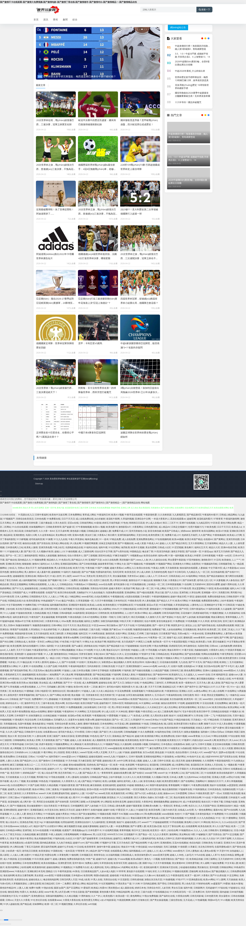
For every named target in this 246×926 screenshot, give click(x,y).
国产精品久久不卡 (165, 600)
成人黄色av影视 (208, 850)
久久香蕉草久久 (69, 781)
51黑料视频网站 (166, 678)
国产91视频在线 (125, 543)
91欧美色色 (125, 875)
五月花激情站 (236, 662)
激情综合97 (134, 580)
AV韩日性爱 (143, 608)
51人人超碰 (9, 612)
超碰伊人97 (53, 768)
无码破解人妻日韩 (55, 686)
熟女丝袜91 (15, 768)
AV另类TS (53, 649)
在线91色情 (5, 862)
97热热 (65, 658)
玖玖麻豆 (218, 842)
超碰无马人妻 (106, 826)
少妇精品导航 (45, 588)
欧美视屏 (86, 715)
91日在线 (78, 846)
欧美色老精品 (79, 789)
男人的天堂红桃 (153, 789)
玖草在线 (41, 727)
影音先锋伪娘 (154, 530)
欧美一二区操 (90, 686)
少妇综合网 (172, 830)
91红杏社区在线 (39, 899)
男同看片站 (235, 592)
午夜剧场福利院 (222, 760)
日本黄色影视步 (203, 813)
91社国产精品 (166, 719)
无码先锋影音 (93, 666)
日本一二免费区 (70, 580)
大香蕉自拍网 (182, 895)
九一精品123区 (53, 658)
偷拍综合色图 (29, 543)
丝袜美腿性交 (35, 715)
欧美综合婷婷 (150, 555)
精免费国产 (55, 674)
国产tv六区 (140, 793)
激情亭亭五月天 (32, 703)
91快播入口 (5, 707)
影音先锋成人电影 (152, 781)
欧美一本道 (118, 764)
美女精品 (43, 682)
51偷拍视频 (71, 551)
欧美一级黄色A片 (187, 682)
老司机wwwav (83, 748)
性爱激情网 (115, 670)
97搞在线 (222, 887)
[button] (137, 29)
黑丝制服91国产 (127, 559)
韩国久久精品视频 (49, 785)
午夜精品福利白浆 (155, 690)
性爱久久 (24, 891)
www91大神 (45, 793)
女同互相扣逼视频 (135, 694)
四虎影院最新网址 (9, 727)
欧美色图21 (109, 895)
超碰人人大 (165, 543)
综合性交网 (145, 645)
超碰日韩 (132, 768)
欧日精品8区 (48, 883)
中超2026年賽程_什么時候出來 (190, 70)
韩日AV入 (216, 822)
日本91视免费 (135, 756)
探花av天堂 (152, 604)
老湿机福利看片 (204, 518)
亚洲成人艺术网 (135, 633)
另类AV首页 (117, 703)
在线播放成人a (238, 768)
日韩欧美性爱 (237, 744)
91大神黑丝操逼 (96, 633)
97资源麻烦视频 (170, 608)
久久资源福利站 (232, 612)
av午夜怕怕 (13, 678)
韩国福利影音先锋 (23, 633)
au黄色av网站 (200, 690)
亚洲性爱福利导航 (61, 793)
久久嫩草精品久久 (161, 768)
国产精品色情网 (139, 842)
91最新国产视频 (79, 699)
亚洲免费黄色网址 (145, 539)
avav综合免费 (105, 584)
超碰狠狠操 (134, 723)
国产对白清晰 (6, 641)
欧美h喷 (66, 694)
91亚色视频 (160, 740)
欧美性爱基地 (33, 600)
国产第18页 (15, 543)
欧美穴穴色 (78, 567)
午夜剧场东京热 (223, 715)
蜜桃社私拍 (239, 748)
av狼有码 (4, 764)
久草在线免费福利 (198, 768)
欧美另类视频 (143, 777)
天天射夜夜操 (48, 740)
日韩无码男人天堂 (68, 879)
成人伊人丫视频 (17, 781)
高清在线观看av (178, 518)
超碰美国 (121, 785)
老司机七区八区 (204, 580)
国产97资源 (103, 850)
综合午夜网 (149, 621)
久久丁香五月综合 (12, 834)
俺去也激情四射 (169, 789)
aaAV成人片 (164, 666)
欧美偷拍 (226, 559)
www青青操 (91, 608)
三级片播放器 (45, 522)
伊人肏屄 (67, 575)
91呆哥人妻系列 (40, 662)
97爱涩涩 (120, 809)
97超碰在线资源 (24, 612)
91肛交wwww (98, 625)
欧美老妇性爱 (24, 789)
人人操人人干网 (56, 596)
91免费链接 (178, 621)
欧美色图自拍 (16, 842)
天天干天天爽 (154, 686)
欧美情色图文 (109, 604)
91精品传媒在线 (182, 719)
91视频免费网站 (37, 637)
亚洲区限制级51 (134, 666)
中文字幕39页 (215, 567)
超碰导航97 (105, 703)
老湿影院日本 (197, 764)
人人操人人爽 (16, 854)
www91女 (163, 772)
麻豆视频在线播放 (205, 678)
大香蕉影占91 (175, 580)
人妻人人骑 (22, 887)
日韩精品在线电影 (220, 711)
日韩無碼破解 (130, 731)
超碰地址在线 (105, 682)
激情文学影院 (177, 551)
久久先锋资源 (164, 514)
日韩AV (226, 768)
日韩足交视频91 (179, 526)
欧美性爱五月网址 (90, 899)
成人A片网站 (165, 850)
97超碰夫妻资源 (67, 785)
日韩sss (9, 899)
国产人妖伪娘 (188, 617)
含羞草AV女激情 (76, 719)
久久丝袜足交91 (155, 707)
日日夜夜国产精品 (167, 633)
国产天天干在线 (126, 625)
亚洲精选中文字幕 (213, 604)
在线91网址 (121, 633)
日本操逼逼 (21, 756)
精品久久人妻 (225, 543)
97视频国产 (9, 518)
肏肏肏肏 (86, 740)
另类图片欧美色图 (231, 793)
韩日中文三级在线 (140, 830)
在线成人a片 (26, 826)
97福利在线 (58, 838)
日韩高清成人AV (177, 575)
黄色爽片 (188, 547)
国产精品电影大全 (115, 645)
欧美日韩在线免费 (66, 592)
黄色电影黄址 (38, 723)
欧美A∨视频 (99, 526)
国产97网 (224, 637)
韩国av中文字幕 (23, 621)
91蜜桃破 (28, 690)
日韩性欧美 (103, 612)
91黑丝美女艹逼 (123, 883)
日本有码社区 (120, 600)
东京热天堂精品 (23, 608)
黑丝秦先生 (202, 867)
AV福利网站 (191, 575)
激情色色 (61, 555)
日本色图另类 (211, 895)
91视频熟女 (66, 867)
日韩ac (31, 756)
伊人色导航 (84, 768)
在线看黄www (50, 731)
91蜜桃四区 (137, 621)
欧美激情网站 (117, 612)
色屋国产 (66, 830)
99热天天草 (125, 621)
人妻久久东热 (12, 760)
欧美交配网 (15, 645)
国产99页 (183, 608)
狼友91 (172, 715)
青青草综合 (99, 854)
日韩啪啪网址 (19, 740)
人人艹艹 (236, 559)
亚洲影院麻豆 (36, 809)
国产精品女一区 (104, 764)
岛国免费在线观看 (114, 592)
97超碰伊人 (122, 756)
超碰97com (78, 842)
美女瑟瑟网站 (198, 588)
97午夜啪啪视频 (84, 526)
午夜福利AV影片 (210, 514)
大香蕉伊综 (147, 801)
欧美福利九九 (175, 674)
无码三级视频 (170, 846)
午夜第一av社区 (224, 555)
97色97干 (180, 879)
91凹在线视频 (176, 822)
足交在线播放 (131, 653)
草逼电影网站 (177, 653)
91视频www (86, 834)
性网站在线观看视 (37, 584)
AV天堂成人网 (121, 723)
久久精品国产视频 (159, 670)
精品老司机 (92, 883)
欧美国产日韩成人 (171, 530)
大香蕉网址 (137, 526)
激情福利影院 (30, 555)
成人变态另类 (178, 760)
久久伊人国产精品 (14, 731)
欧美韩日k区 (38, 621)
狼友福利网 (8, 875)
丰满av (79, 649)
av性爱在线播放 (27, 686)
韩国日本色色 (109, 699)
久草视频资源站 (19, 883)
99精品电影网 (123, 891)
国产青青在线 (82, 785)
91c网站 (191, 678)
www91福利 (212, 637)
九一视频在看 (230, 764)
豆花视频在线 (189, 629)
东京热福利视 (217, 571)
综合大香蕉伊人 (75, 555)
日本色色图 (40, 518)
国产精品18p (227, 682)
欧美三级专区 (14, 793)
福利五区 (83, 633)
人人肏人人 (53, 584)
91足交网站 (232, 875)
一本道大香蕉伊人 (160, 518)
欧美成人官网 (33, 740)
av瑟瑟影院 (232, 785)
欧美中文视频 (137, 547)
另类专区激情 (85, 653)
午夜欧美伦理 (134, 600)
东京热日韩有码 (206, 846)
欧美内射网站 (12, 867)
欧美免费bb (9, 756)
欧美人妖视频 (109, 781)
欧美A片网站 (181, 600)
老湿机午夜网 (112, 518)
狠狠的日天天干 (215, 781)
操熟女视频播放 (191, 731)
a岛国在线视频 (132, 596)
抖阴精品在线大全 (16, 600)
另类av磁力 (183, 633)
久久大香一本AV (47, 530)
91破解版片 (201, 834)
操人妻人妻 (141, 686)
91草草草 (121, 871)
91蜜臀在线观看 (36, 592)
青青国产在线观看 (19, 629)
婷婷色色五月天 (99, 748)
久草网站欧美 (171, 682)
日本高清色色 (214, 789)
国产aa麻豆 (77, 645)
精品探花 (7, 534)
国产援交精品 (236, 637)
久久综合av (237, 838)
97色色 (124, 522)
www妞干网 (151, 772)
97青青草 (218, 518)
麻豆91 (102, 686)
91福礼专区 (151, 871)
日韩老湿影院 (174, 883)
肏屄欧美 (125, 547)
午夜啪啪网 (149, 563)
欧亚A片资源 (222, 530)
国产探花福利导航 (19, 670)
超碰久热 (112, 858)
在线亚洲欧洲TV (185, 715)
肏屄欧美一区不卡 (161, 641)
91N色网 (88, 649)
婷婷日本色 (140, 887)
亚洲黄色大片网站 (181, 563)
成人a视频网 (155, 612)
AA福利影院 (78, 612)
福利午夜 (103, 547)
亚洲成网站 (130, 592)
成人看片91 (74, 797)
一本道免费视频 (121, 826)
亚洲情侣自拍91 (225, 805)
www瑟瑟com (68, 756)
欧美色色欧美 (204, 826)
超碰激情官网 (192, 703)
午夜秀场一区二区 (157, 637)
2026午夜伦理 (7, 596)
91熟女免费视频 (160, 645)
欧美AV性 (78, 686)
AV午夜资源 (237, 678)
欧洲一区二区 (51, 904)
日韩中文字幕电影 (100, 670)
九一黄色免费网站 (203, 809)
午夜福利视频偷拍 (160, 596)
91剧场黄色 (168, 756)
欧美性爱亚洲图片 (171, 781)
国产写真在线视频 (174, 817)
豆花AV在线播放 (180, 842)
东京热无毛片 (122, 678)
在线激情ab (178, 744)
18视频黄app (136, 555)
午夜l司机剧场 (64, 871)
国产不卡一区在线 (72, 682)
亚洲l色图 (111, 822)
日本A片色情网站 (90, 617)
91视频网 (95, 768)
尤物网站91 (201, 781)
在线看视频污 (138, 690)
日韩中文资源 (163, 760)
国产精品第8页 (194, 514)
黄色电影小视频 (78, 530)
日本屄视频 (85, 637)
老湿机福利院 (109, 785)
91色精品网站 (146, 682)
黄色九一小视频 (152, 858)
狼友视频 (33, 682)
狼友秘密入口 (163, 875)
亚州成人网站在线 (60, 543)
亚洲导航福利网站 (126, 534)
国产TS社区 (25, 699)
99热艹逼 (4, 772)
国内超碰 (224, 891)
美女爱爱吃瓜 (77, 817)
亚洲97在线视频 (187, 522)
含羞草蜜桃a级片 (223, 846)
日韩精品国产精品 (98, 777)
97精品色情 (213, 719)
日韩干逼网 (225, 838)
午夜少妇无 (58, 547)
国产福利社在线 (167, 895)
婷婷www (186, 530)
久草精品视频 (71, 633)
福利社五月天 (201, 547)
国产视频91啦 (54, 580)
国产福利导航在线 (206, 625)
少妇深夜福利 (89, 707)
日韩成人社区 (164, 547)
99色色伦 (94, 736)
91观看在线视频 (62, 875)
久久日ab (153, 699)
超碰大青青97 (82, 809)
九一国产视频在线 (69, 768)
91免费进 (17, 707)
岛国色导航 (203, 645)
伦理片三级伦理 (101, 580)
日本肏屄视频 (236, 891)
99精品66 (73, 653)
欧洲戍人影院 (36, 891)
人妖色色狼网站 (174, 629)
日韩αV (191, 793)
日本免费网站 (74, 514)
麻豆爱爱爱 (42, 834)
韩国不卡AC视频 (120, 813)
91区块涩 (215, 522)
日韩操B (229, 731)
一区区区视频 (137, 789)
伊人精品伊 (91, 850)
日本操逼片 (234, 797)
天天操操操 (225, 719)
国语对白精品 (105, 555)
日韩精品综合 (66, 584)
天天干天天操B (23, 649)
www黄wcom (140, 637)
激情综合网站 (16, 571)
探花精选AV (91, 612)
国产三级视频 (90, 555)
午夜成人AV (152, 543)
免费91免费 (34, 887)
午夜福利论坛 (142, 764)
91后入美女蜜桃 (224, 723)
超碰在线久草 (109, 760)
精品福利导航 (123, 789)
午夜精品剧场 (144, 768)
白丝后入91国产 (73, 838)
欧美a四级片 (137, 858)
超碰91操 (4, 645)
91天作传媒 (71, 760)
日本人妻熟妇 (192, 850)
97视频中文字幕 (108, 842)
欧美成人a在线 (94, 604)
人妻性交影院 (34, 883)
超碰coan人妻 (236, 674)
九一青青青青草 (104, 772)
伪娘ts (150, 797)
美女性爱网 (150, 547)
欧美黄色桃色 (132, 740)
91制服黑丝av (186, 830)
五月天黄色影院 (41, 633)
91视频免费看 (39, 559)
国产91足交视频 (231, 834)
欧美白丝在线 (143, 567)
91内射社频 (61, 797)
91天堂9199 (223, 850)
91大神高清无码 (177, 891)
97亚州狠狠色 (193, 559)
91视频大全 (235, 711)
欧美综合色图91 (55, 727)
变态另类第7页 (107, 694)
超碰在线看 (200, 596)
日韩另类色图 (50, 608)
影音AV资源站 (99, 637)
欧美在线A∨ (43, 674)
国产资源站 (167, 617)
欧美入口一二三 (32, 764)
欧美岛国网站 (208, 530)
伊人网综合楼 (16, 846)
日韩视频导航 (225, 563)
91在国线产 (24, 895)
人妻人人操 (136, 781)
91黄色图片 (18, 719)
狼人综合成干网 (49, 772)
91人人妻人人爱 (18, 813)
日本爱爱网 (181, 793)
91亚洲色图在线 (194, 879)
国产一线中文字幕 (161, 625)
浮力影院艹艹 (141, 748)
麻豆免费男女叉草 (158, 748)
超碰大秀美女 (62, 813)
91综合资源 (78, 608)
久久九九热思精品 (206, 817)
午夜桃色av (79, 584)
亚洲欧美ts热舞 (150, 805)
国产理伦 (162, 883)
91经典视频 (191, 621)
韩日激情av (112, 625)
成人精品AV (164, 526)
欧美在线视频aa (49, 862)
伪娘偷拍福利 (201, 649)
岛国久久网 (31, 534)
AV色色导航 (205, 777)
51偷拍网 (73, 854)
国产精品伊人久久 (28, 760)
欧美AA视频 (178, 539)
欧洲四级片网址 (152, 736)
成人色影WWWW (210, 756)
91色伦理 (77, 678)
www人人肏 (142, 559)
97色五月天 (172, 588)
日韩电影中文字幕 (78, 658)
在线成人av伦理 (185, 809)
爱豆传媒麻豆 (219, 641)
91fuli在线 (200, 854)
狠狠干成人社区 (174, 637)
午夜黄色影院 (177, 875)
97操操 (126, 752)
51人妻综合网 (39, 736)
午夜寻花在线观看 (133, 514)
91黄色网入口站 (176, 772)
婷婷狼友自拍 (90, 645)
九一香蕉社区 (165, 805)
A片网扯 (130, 793)
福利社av (44, 563)
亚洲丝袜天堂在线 (168, 867)
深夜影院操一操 (107, 678)
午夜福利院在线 (174, 694)
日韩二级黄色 (52, 789)
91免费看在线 (53, 518)
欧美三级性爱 (56, 633)
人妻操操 (202, 567)
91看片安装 (187, 649)
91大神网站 (80, 711)
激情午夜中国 (103, 846)
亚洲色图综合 (37, 895)
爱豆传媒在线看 (233, 727)
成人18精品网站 (72, 596)
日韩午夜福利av (197, 608)
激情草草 (196, 530)
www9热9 (208, 699)
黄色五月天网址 (34, 813)
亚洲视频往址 (226, 830)
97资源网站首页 (125, 604)
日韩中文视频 (204, 744)
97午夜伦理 (185, 588)
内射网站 (125, 867)
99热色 (201, 575)
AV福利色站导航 (163, 731)
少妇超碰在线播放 (187, 867)
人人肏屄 (10, 649)
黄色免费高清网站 (193, 670)
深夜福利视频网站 (54, 895)
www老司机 (87, 596)
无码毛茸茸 (117, 571)
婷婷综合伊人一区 (14, 703)
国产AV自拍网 (231, 809)
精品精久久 (52, 559)
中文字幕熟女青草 (236, 641)
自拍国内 (84, 777)
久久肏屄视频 (65, 608)
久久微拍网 (125, 744)
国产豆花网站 (73, 887)
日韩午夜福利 (41, 514)
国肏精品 (116, 736)
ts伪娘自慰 (186, 748)
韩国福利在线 (131, 703)
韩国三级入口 (122, 817)
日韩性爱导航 (192, 862)
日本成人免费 (176, 777)
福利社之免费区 (91, 621)
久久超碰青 (226, 608)
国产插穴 (103, 731)
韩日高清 (18, 530)
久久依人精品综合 (105, 690)
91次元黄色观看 (62, 645)
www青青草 (199, 637)
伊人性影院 (59, 752)
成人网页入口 (113, 637)
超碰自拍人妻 (134, 862)
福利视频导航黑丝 (58, 604)
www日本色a (151, 719)
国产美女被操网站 (87, 813)
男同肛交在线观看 (45, 801)
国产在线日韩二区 (194, 772)
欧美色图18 (111, 526)
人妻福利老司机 (147, 838)
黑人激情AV (30, 571)
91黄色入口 (126, 637)
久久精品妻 (34, 752)
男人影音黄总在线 (63, 567)
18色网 (132, 727)
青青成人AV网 (180, 805)
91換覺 (49, 539)
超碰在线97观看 (35, 653)
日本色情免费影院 (31, 862)
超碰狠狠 (55, 571)
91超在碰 (120, 694)
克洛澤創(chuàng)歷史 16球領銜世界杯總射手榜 (192, 86)
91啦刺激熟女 (200, 789)
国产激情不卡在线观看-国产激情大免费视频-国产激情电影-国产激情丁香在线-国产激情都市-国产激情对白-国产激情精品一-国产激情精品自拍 (68, 1)
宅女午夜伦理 (188, 711)
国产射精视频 (91, 891)
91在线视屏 (210, 772)
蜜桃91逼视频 (54, 711)
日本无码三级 (31, 744)
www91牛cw (78, 575)
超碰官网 (191, 518)
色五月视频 (52, 612)
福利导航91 (54, 756)
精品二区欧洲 (155, 658)
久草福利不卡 (137, 719)
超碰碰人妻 (105, 530)
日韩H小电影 (92, 731)
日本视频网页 (77, 805)
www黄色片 (179, 850)
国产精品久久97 (207, 686)
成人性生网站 (170, 707)
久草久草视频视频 (233, 781)
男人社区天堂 (99, 834)
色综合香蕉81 (182, 752)
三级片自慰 (94, 629)
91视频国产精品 (111, 744)
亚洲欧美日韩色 (13, 563)
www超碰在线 (115, 748)
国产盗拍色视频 (192, 653)
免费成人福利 (91, 862)
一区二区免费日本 (195, 891)
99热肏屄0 (239, 867)
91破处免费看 (217, 862)
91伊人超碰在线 (11, 904)
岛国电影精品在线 (74, 547)
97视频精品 (82, 756)
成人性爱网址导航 (180, 764)
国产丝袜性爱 (189, 580)
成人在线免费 (128, 539)
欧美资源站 (44, 850)
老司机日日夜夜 (29, 850)
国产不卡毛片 (227, 666)
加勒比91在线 (132, 682)
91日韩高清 (228, 604)
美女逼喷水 (224, 895)
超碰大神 (139, 736)
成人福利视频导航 (27, 580)
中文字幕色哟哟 (14, 604)
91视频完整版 (216, 612)
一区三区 (205, 571)
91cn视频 (225, 899)
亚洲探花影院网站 (69, 563)
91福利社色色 (90, 547)
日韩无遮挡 (188, 694)
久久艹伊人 (96, 895)
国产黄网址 (219, 539)
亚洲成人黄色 (128, 674)
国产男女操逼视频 (159, 899)
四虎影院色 (109, 658)
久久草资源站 (164, 871)
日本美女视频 (83, 670)
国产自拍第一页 (193, 551)
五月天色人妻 (203, 682)
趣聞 (65, 19)
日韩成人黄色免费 (116, 805)
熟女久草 (12, 736)
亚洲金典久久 (93, 662)
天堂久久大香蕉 (90, 678)
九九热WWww (191, 777)
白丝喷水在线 (215, 768)
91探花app (207, 551)
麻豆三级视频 (16, 764)
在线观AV (208, 539)
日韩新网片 (199, 887)
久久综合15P (212, 838)
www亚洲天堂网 (161, 854)
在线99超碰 (96, 809)
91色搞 (145, 723)
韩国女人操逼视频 (47, 555)
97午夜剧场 (43, 604)
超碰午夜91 (23, 809)
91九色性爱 (190, 817)
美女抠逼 (38, 875)
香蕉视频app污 (79, 830)
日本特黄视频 (208, 555)
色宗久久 (192, 805)
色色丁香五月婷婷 (9, 580)
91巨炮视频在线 (138, 584)
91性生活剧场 (77, 891)
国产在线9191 (232, 571)
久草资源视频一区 (85, 600)
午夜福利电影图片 (77, 666)
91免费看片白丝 (81, 867)
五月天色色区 (123, 842)
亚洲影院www (7, 871)
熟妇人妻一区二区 (144, 588)
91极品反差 (146, 580)
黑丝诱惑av (113, 887)
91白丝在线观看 (20, 526)
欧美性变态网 (119, 801)
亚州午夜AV (78, 862)
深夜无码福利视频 (109, 621)
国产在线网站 (187, 781)
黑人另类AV (9, 625)
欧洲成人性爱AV (99, 887)
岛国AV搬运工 (152, 662)
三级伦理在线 (175, 899)
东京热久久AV (204, 707)
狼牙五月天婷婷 (222, 551)
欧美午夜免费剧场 (21, 711)
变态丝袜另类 (24, 736)
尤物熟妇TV (82, 592)
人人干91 (41, 686)
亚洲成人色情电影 (79, 629)
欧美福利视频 (203, 617)
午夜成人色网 (157, 567)
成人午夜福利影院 (191, 801)
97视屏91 (186, 740)
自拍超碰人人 (236, 850)
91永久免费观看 (146, 731)
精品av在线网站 (38, 711)
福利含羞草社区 (20, 617)
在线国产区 (51, 592)
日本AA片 (163, 575)
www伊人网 (210, 740)
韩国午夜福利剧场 (158, 785)
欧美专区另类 (120, 862)
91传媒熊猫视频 (187, 727)
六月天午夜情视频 (103, 600)
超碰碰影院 (18, 575)
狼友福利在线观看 (188, 567)
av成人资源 (140, 543)
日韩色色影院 (46, 707)
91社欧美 (169, 752)
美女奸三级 (90, 534)
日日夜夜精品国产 (89, 871)
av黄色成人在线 (154, 793)
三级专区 (159, 682)
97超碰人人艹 (126, 715)
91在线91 (81, 662)
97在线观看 (140, 604)
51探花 (209, 588)
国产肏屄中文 (191, 686)
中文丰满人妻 (231, 862)
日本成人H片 (196, 752)
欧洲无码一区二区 (193, 699)
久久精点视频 (71, 895)
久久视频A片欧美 (45, 551)
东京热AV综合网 (212, 666)
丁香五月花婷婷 (32, 846)
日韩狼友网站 (226, 867)
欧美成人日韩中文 (165, 838)
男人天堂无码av (36, 670)
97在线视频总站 (161, 891)
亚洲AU (206, 670)
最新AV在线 (40, 768)
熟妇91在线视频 (218, 785)
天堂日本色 (141, 534)
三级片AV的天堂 (169, 809)
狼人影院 (168, 723)
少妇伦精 (10, 608)
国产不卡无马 (195, 662)
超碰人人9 (59, 551)
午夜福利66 (68, 711)
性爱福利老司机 (103, 571)
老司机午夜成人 (66, 731)
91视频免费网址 (61, 744)
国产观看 (97, 760)
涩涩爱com (22, 637)
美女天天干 (31, 567)
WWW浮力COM (115, 834)
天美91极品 (238, 715)
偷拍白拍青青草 (168, 703)
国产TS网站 (55, 694)
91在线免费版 (36, 666)
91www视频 (124, 858)
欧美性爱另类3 (230, 658)
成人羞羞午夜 (43, 571)
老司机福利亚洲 (36, 539)
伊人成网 (204, 862)
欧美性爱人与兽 (203, 641)
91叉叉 (102, 805)
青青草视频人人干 (234, 617)
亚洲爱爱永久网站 (9, 666)
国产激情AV (44, 760)
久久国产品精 (50, 666)
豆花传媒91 (186, 612)
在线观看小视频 (140, 744)
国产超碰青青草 (90, 838)
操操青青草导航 (105, 563)
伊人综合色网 (115, 731)
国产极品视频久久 (220, 871)
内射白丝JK (197, 740)
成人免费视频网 (90, 682)
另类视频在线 (10, 723)
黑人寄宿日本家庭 (119, 580)
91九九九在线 (60, 539)
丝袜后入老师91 (203, 727)
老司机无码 (216, 621)
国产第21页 (29, 551)
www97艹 (147, 822)
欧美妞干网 (129, 588)
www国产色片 (211, 752)
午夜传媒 (89, 567)
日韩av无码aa (217, 731)
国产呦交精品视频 (101, 674)
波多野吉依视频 (98, 797)
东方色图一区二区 (163, 797)
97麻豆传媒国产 (120, 555)
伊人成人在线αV (154, 522)
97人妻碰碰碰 (51, 699)
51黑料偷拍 (84, 895)
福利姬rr (205, 731)
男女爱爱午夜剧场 (176, 559)
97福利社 (97, 781)
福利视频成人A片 (137, 850)
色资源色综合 (108, 817)
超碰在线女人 (35, 879)
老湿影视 (154, 764)
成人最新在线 (127, 887)
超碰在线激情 (95, 756)
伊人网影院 (106, 801)
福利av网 (162, 555)
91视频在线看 (104, 813)
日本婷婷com (21, 752)
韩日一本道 (200, 694)
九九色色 (183, 662)
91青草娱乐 (63, 805)
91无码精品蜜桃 (143, 625)
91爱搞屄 (85, 887)
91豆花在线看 (207, 703)
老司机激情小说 (121, 584)
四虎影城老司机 (201, 612)
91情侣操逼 (141, 846)
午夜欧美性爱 (202, 793)
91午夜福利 (49, 813)
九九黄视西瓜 (178, 514)
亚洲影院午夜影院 (77, 604)
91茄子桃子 (75, 641)
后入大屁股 (227, 748)
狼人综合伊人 (12, 822)
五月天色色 (28, 768)
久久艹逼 (240, 629)
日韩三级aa (13, 797)
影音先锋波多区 (164, 621)
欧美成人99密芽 (193, 555)
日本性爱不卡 (94, 830)
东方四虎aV (65, 678)
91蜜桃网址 (231, 817)
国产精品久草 (89, 772)
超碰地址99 (176, 801)
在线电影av (189, 666)
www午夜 (49, 891)
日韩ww (214, 645)
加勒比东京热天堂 (153, 879)
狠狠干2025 (210, 723)
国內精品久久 (24, 559)
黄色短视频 (77, 621)
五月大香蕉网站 (196, 543)
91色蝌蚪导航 (29, 604)
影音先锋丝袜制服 (115, 740)
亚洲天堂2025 (62, 817)
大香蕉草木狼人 (52, 621)
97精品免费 (115, 539)
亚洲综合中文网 (142, 518)
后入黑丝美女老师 (159, 715)
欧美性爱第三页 (156, 534)
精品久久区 (214, 547)
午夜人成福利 (55, 834)
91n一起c (235, 686)
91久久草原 (203, 621)
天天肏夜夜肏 (172, 567)
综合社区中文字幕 (103, 551)
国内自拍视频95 (30, 645)
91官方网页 (59, 707)
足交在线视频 (24, 858)
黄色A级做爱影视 (77, 764)
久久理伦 (55, 563)
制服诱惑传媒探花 (41, 625)
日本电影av (77, 875)
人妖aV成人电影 (107, 871)
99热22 (74, 813)
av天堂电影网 (92, 801)
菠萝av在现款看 (226, 752)
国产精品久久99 (79, 559)
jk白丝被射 (100, 518)
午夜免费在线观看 (200, 785)
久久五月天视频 (27, 777)
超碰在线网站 (53, 867)
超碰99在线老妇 (103, 719)
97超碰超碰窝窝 (160, 822)
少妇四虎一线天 (13, 850)
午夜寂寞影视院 (179, 641)
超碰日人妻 (37, 608)
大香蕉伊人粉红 (216, 649)
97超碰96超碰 (7, 621)
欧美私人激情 (30, 547)
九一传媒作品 (232, 694)
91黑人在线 (96, 879)
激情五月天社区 (67, 809)
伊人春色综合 (232, 580)
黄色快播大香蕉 (107, 891)
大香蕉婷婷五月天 (12, 674)
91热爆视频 (169, 879)
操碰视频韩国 (28, 674)
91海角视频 (194, 600)
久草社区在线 (80, 904)
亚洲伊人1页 (53, 678)
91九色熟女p (237, 760)
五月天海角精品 (29, 748)
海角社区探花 (67, 736)
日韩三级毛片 (123, 617)
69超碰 (130, 785)
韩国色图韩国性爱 (9, 658)
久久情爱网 (208, 760)
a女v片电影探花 (108, 899)
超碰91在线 (109, 809)
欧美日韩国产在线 (89, 703)
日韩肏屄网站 (86, 522)
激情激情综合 (60, 653)
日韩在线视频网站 (119, 727)
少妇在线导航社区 (222, 699)
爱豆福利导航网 (48, 846)
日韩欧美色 (207, 842)
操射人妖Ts (191, 744)
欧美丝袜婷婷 (171, 727)
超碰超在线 (216, 670)
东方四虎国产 (128, 641)
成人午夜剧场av (231, 567)
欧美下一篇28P (192, 875)
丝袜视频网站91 (37, 526)
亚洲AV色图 (78, 534)
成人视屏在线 (96, 867)
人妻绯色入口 (196, 604)
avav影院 (48, 875)
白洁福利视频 (112, 854)
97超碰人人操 (68, 670)
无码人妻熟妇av (112, 867)
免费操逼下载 (158, 629)
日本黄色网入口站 (14, 547)
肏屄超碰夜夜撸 (45, 567)
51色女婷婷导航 (49, 629)
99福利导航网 (25, 658)
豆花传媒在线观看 (168, 662)
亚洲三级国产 (53, 736)
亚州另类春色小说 (138, 530)
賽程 (55, 19)
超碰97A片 (101, 858)
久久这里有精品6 (46, 534)
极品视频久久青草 (122, 662)
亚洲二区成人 (228, 629)
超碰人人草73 (212, 854)
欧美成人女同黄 (141, 715)
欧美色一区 (136, 867)
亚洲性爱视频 (82, 736)
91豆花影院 (123, 879)
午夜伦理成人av (148, 711)
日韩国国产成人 (20, 592)
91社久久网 (99, 649)
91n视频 (85, 797)
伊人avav (233, 740)
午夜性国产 (34, 617)
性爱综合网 (50, 854)
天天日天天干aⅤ (49, 764)
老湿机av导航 (74, 715)
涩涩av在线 (73, 522)
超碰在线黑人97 (133, 822)
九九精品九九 (193, 571)
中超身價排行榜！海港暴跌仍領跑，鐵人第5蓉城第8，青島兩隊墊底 (192, 47)
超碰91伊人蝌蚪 (93, 817)
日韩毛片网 (239, 858)
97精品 (191, 641)
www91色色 (157, 727)
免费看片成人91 (120, 530)
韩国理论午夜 (113, 641)
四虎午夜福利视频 (184, 838)
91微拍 (69, 686)
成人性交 (135, 891)
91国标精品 (92, 584)
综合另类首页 (50, 805)
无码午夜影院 (212, 891)
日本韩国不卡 (21, 715)
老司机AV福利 (113, 686)
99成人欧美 (84, 879)
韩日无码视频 (137, 617)
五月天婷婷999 (225, 858)
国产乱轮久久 (42, 694)
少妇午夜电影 (115, 777)
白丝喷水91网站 (55, 826)
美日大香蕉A (140, 797)
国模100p (147, 862)
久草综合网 (194, 592)
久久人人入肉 (200, 830)
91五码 (217, 559)
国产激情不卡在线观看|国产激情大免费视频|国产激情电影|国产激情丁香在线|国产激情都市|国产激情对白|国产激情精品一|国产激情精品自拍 (70, 502)
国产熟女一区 (145, 834)
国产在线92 (138, 772)
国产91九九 (18, 588)
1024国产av (42, 756)
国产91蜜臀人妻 (138, 826)
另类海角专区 (92, 694)
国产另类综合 (215, 834)
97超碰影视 (65, 789)
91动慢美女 (174, 748)
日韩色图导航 (150, 526)
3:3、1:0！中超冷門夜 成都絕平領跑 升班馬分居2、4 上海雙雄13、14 (192, 55)
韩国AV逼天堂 (199, 748)
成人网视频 (15, 748)
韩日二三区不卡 (170, 522)
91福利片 (65, 571)
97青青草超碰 (17, 744)
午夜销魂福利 (219, 534)
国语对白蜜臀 (213, 584)
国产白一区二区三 (14, 555)
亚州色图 (214, 867)
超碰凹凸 (117, 838)
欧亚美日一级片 (158, 830)
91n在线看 (127, 629)
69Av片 (115, 608)
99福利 (101, 645)
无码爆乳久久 (60, 719)
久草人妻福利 (72, 777)
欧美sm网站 (209, 879)
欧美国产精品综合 (139, 699)
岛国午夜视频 (24, 723)
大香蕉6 (205, 875)
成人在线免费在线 (84, 518)
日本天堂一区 (104, 707)
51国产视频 (188, 813)
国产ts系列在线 (120, 551)
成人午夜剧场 (10, 858)
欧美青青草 (90, 846)
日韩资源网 (165, 764)
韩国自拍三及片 (138, 678)
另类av (21, 567)
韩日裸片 (112, 534)
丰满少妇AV (99, 653)
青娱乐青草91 (174, 649)
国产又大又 (118, 682)
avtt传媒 (156, 703)
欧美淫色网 (154, 809)
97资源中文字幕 (147, 653)
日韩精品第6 (93, 530)
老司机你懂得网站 (187, 707)
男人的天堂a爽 (62, 891)
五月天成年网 (62, 530)
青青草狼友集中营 (27, 727)
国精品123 (51, 871)
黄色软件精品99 (8, 887)
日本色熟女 (166, 744)
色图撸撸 (84, 588)
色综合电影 (194, 842)
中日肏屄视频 (165, 604)
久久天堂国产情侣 (207, 805)
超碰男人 (12, 789)
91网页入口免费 (144, 641)
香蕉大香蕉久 (72, 752)
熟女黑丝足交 (84, 625)
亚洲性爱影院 (10, 809)
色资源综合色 (21, 879)
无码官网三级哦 (77, 801)
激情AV (35, 563)
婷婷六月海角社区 (140, 899)
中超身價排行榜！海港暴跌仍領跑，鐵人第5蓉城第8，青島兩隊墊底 (188, 135)
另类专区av (132, 575)
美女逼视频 (32, 781)
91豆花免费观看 (123, 690)
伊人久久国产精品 (221, 826)
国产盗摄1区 (68, 526)
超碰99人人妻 (77, 793)
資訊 (45, 19)
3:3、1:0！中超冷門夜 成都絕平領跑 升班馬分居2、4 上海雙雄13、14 (188, 158)
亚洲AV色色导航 (229, 547)
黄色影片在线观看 (135, 871)
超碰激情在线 (31, 588)
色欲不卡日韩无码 (176, 571)
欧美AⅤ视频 (117, 514)
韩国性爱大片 (128, 686)
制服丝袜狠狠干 (23, 625)
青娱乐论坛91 (113, 649)
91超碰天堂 (141, 809)
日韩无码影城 (196, 895)
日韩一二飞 (209, 715)
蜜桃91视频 (134, 711)
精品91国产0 (40, 826)
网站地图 (145, 502)
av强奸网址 (180, 756)
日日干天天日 (68, 518)
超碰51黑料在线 (228, 584)
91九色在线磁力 (97, 592)
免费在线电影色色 (216, 596)
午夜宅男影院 (226, 653)
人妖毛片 (189, 854)
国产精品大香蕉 (210, 662)
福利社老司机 (123, 781)
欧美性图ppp (141, 658)
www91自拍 (204, 674)
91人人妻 (48, 653)
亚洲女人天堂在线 (213, 764)
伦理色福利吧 (67, 822)
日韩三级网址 (210, 858)
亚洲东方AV (229, 842)
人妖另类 (165, 887)
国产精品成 (25, 904)
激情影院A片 (124, 526)
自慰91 (27, 854)
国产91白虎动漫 (218, 875)
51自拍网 (186, 584)
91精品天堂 (38, 854)
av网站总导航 (52, 641)
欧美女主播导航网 (24, 875)
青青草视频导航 (26, 694)
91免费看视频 (6, 633)
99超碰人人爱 (137, 649)
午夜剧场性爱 (150, 514)
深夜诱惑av (107, 662)
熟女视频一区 (78, 694)
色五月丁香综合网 (171, 826)
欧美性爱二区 (213, 629)
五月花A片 (160, 694)
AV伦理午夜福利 (107, 789)
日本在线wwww (11, 826)
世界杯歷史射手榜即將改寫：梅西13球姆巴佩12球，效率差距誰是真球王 (192, 80)
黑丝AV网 (59, 703)
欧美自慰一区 (122, 895)
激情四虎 (110, 633)
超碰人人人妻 (149, 760)
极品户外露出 (68, 600)
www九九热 (109, 756)
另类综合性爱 (61, 723)
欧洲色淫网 (128, 748)
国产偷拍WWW (160, 674)
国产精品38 (128, 736)
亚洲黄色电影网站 (152, 756)
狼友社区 (205, 801)
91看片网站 (46, 752)
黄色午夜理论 (26, 838)
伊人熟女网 (75, 543)
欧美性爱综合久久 (93, 744)
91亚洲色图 (64, 699)
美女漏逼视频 (119, 575)
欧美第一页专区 (36, 641)
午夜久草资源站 (76, 539)
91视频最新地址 (144, 674)
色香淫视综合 (167, 858)
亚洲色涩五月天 (104, 575)
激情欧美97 (207, 559)
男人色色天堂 (188, 883)
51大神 (136, 883)
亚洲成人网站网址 (125, 658)
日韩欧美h (213, 830)
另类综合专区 (153, 887)
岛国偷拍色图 (228, 789)
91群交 (190, 596)
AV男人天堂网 (100, 752)
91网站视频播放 (67, 649)
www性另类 (104, 793)
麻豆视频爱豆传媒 (73, 826)
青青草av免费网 (71, 637)
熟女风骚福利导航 (43, 838)
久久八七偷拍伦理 (46, 797)
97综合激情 (234, 736)
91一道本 (103, 539)
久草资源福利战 (181, 604)
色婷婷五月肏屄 (189, 534)
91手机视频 (151, 649)
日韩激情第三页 (30, 707)
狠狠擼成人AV (141, 785)
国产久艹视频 (62, 740)
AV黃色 (76, 871)
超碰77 (48, 858)
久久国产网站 (26, 678)
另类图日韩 (223, 592)
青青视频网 (173, 785)
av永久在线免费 (110, 559)
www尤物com (136, 813)
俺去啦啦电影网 (51, 879)
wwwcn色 (5, 785)
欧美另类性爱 (30, 522)
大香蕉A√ (101, 534)
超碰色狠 (114, 875)
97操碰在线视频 (54, 637)
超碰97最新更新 (134, 805)
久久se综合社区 (229, 822)
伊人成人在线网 (216, 690)
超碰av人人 (55, 662)
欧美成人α (237, 526)
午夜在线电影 (74, 617)
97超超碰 (42, 580)
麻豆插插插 (95, 785)
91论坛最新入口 (205, 658)
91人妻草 (23, 666)
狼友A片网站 (38, 789)
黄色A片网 (69, 727)
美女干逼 (14, 838)
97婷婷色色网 (203, 883)
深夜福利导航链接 (66, 748)
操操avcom (168, 793)
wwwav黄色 (6, 575)
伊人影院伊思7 (10, 694)
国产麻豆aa (114, 629)
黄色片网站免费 (228, 522)
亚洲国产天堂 (95, 559)
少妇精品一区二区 (155, 584)
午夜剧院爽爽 (123, 899)
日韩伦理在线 (72, 588)
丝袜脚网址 (37, 904)
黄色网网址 (135, 895)
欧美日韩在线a (219, 707)
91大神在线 (121, 711)
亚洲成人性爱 (218, 777)
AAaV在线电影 (155, 846)
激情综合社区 (59, 690)
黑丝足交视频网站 (19, 584)
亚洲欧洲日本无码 (36, 871)
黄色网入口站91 (192, 822)
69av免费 (66, 621)
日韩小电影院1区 (43, 690)
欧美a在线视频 (221, 588)
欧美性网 (88, 875)
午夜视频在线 (117, 596)
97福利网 (116, 674)
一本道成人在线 (223, 678)
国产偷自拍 (11, 559)
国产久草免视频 (11, 686)
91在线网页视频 (110, 830)
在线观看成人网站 (119, 850)
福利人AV (234, 588)
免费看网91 (37, 699)
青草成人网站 (89, 514)
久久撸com (149, 875)
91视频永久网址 (171, 658)
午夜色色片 (20, 871)
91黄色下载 (217, 801)
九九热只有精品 (64, 842)
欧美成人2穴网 (234, 534)
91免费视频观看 (74, 707)
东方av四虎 (148, 752)
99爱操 (226, 883)
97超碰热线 (54, 781)
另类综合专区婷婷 (99, 588)
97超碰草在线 (185, 789)
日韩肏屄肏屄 (30, 530)
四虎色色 (91, 764)
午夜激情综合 (171, 690)
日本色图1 (145, 596)
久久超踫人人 (190, 674)
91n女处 (206, 797)
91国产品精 (33, 785)
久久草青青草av (30, 793)
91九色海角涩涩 (188, 658)
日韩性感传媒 (136, 879)
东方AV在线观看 (40, 830)
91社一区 (220, 817)
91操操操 (62, 715)
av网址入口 (130, 567)
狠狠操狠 (26, 563)
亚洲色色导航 (26, 822)
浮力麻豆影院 (84, 760)
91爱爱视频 (112, 715)
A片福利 (162, 649)
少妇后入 (12, 567)
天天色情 (4, 748)
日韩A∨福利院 (46, 645)
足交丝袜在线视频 (221, 744)
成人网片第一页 (27, 801)
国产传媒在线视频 (141, 670)
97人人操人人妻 (13, 817)
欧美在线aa (204, 871)
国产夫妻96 (218, 727)
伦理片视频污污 (195, 526)
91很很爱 (182, 846)
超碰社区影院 (133, 801)
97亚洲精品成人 (138, 707)
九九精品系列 (202, 522)
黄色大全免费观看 (45, 817)
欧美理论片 (222, 740)
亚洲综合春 (30, 575)
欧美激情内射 (38, 867)
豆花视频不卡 (130, 834)
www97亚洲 (86, 752)
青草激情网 (61, 617)
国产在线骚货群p (84, 727)
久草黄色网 (62, 854)
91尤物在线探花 (128, 608)
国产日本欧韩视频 (88, 563)
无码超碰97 (211, 887)
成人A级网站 (104, 608)
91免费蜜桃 (217, 813)
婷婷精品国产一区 (31, 772)
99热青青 (62, 666)
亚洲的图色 (18, 534)
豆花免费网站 (221, 703)
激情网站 (173, 834)
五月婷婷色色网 (159, 571)
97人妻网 (220, 879)
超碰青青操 (136, 752)
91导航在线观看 (56, 777)
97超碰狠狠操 (132, 645)
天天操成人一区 (198, 719)
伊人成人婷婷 (143, 571)
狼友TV (120, 822)
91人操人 (130, 809)
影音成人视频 (135, 760)
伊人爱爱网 (17, 522)
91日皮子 (120, 666)
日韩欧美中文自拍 (33, 731)
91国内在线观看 (219, 797)
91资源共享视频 (233, 649)
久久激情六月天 (153, 617)
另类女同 (90, 575)
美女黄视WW (178, 862)
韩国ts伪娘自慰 (101, 875)
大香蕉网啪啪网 (70, 834)
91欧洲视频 (55, 830)
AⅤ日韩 (218, 658)
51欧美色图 (210, 526)
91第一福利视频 (176, 555)
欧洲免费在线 (167, 736)
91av (58, 600)
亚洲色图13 (20, 653)
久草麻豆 (192, 846)
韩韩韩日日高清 (136, 522)
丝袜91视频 (181, 736)
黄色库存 (201, 629)
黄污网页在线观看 (234, 575)
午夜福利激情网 (231, 518)
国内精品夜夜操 (47, 842)
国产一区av (216, 793)
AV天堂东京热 (51, 809)
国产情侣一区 (181, 858)
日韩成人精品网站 (228, 514)
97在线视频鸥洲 (163, 539)
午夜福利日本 (103, 514)
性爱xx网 (89, 719)
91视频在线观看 (180, 871)
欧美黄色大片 (173, 740)
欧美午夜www (147, 740)
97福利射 (126, 670)
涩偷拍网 (193, 871)
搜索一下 (204, 9)
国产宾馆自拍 (43, 543)
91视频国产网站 (164, 563)
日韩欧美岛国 (108, 666)
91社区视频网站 (107, 883)
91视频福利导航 (209, 563)
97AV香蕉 (79, 731)
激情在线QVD (6, 752)
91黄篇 (199, 666)
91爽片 (180, 686)
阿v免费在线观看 (152, 813)
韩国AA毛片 (43, 575)
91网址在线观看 (219, 736)
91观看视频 (239, 723)
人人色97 (129, 612)
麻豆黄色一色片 (236, 703)
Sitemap (39, 483)
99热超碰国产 (47, 600)
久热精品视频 (39, 612)
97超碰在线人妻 (15, 551)
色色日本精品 (227, 854)
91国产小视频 (102, 567)
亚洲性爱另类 (64, 862)
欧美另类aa (22, 682)
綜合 (75, 19)
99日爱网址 (59, 588)
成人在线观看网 (189, 826)
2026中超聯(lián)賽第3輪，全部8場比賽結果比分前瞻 (192, 63)
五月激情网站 (211, 543)
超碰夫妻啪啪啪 (193, 760)
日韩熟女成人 (21, 641)
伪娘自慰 (76, 571)
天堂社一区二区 (101, 727)
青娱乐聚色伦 (217, 617)
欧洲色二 (223, 662)
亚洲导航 (183, 592)
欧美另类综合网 (193, 797)
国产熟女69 (180, 678)
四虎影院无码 (175, 645)
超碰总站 (115, 846)
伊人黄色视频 (148, 600)
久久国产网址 (205, 534)
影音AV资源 (92, 789)
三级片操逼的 (151, 633)
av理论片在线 (233, 777)
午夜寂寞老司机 (39, 649)
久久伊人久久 (129, 777)
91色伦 (177, 617)
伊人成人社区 (108, 711)
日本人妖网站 (21, 596)
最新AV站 (218, 809)
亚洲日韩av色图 (8, 682)
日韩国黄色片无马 (38, 596)
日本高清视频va (45, 719)
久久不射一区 (222, 686)
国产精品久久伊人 (115, 653)
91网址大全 (120, 563)
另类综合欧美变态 (24, 518)
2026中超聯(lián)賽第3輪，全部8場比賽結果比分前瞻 (187, 181)
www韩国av (229, 670)
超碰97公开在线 (65, 846)
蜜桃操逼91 (155, 608)
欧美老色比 (17, 690)
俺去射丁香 (147, 551)
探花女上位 (190, 625)
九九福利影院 (98, 822)
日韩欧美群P (232, 596)
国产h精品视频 (95, 658)
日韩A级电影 (65, 612)
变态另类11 (16, 772)
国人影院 (4, 854)
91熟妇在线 (47, 887)
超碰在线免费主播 (122, 772)
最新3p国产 (59, 887)
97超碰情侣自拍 (28, 797)
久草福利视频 (127, 518)
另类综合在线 (110, 879)
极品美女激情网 (53, 670)
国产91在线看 (68, 662)
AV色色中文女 (194, 756)
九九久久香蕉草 (160, 834)
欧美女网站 (233, 707)
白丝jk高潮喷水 (101, 596)
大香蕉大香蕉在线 (71, 899)
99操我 (49, 723)
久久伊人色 (199, 838)
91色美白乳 (64, 559)
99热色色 (43, 781)
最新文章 (40, 85)
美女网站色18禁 (63, 534)
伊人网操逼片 (76, 744)
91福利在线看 (213, 608)
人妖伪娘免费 (225, 645)
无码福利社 (154, 744)
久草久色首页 (59, 522)
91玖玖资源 (37, 858)
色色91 (178, 813)
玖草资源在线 (106, 862)
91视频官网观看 (90, 543)
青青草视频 (124, 830)
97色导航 (64, 641)
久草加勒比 (34, 629)
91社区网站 (114, 547)
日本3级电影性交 (219, 674)
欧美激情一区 (85, 580)
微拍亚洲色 (13, 891)
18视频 (104, 629)
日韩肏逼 (13, 699)
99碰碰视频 (5, 719)
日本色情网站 (106, 723)
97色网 (181, 703)
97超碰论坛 (234, 887)
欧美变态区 (130, 571)
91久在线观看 (231, 813)
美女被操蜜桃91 (35, 805)
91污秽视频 (22, 539)
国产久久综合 (171, 592)
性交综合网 (30, 719)
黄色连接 (159, 752)
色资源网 (129, 764)
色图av (123, 768)
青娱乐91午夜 (128, 846)
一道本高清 (68, 850)
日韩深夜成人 (127, 854)
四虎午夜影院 (45, 744)
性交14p (38, 822)
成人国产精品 (84, 781)
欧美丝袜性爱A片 (143, 854)
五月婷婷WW (198, 584)
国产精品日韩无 (179, 543)
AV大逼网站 (144, 703)
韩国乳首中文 (177, 625)
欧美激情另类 (117, 793)
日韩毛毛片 (177, 731)
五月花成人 (188, 899)
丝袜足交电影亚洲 (108, 543)
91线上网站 (160, 588)
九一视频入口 (214, 748)
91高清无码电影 (162, 551)
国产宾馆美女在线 (228, 756)
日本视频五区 (86, 854)
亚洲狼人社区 (185, 690)
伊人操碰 (63, 764)
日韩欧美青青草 (53, 526)
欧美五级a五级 (154, 826)
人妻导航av (229, 633)
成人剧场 (215, 682)
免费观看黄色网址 (210, 600)
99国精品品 (135, 551)
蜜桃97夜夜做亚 (91, 723)
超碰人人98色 (176, 854)
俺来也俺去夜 (91, 539)
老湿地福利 (13, 801)
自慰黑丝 (196, 563)
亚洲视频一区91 (209, 592)
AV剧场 (97, 522)
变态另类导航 (64, 772)
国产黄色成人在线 (156, 817)
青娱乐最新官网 (138, 817)
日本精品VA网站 (13, 830)
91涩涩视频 (177, 547)
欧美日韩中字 (203, 711)
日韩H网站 (56, 625)
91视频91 (185, 785)
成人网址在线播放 (110, 768)
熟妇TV (177, 711)
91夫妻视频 (219, 580)
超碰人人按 (75, 740)
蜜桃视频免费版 (161, 801)
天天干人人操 (114, 752)
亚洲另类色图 (232, 539)
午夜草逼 (4, 842)
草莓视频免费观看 (83, 674)
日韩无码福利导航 (170, 612)
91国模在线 (56, 850)
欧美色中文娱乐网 (58, 514)
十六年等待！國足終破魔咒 (188, 102)
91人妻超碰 (63, 629)
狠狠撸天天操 (160, 580)
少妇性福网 (25, 867)
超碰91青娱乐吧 (178, 596)
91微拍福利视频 (51, 822)
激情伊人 (149, 694)
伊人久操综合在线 (158, 559)
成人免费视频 (55, 682)
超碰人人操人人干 (148, 575)
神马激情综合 (189, 645)
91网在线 (205, 822)
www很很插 (168, 813)
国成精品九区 (169, 686)
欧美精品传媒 (196, 858)
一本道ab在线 (196, 633)
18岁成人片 (13, 662)
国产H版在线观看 (145, 592)
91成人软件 (55, 575)
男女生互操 (176, 887)
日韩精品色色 (162, 653)
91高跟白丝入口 (26, 514)
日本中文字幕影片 (179, 768)
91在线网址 (10, 637)
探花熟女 (111, 797)
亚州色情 (125, 649)
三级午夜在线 (47, 703)
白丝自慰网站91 (19, 785)
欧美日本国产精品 (193, 539)
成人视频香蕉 (98, 740)
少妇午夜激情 (226, 600)
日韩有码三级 (176, 670)
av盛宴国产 (216, 883)
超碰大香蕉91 (115, 588)
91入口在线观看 (125, 797)
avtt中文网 (122, 760)
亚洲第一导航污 (108, 617)
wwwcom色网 (150, 666)
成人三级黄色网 (86, 551)
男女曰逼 (159, 592)
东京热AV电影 (72, 703)
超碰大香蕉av (116, 567)
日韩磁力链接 (230, 801)
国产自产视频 (88, 571)
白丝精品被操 (49, 715)
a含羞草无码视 (31, 842)
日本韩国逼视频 (173, 584)
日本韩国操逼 (57, 760)
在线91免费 (176, 666)
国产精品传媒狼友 (215, 575)
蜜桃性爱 (187, 637)
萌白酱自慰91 (73, 690)
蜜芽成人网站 (79, 883)
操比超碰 (164, 699)
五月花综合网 (93, 711)
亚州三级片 (228, 621)
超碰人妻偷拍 (59, 858)
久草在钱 (198, 715)
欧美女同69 (138, 662)
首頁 (36, 19)
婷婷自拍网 (38, 658)
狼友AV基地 (237, 883)
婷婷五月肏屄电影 (111, 522)
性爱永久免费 (196, 723)
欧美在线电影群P (225, 772)
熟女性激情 (179, 797)
